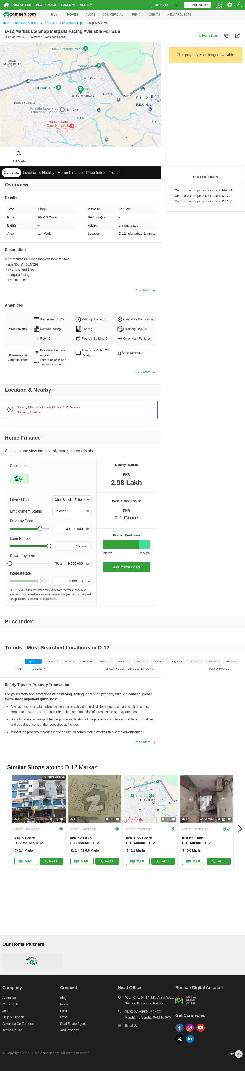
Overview (12, 173)
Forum (64, 1011)
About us (9, 998)
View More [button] (145, 372)
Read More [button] (144, 290)
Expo (63, 1017)
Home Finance (70, 173)
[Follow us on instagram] (191, 1032)
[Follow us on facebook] (180, 1032)
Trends (114, 173)
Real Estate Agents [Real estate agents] (73, 1024)
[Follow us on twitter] (180, 1043)
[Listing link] (39, 822)
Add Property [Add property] (69, 1030)
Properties (21, 4)
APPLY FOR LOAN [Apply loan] (126, 567)
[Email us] (146, 1027)
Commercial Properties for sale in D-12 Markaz (205, 201)
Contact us (10, 1004)
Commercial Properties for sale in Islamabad (205, 190)
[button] (72, 499)
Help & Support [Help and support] (13, 1017)
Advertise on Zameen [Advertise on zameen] (18, 1024)
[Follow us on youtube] (201, 1032)
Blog (63, 998)
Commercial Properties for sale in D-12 (202, 196)
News (64, 1004)
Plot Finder (46, 4)
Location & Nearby (39, 173)
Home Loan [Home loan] (208, 35)
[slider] (40, 528)
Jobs (5, 1011)
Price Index (95, 173)
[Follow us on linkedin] (191, 1043)
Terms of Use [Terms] (12, 1030)
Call (51, 861)
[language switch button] (219, 5)
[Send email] (26, 861)
